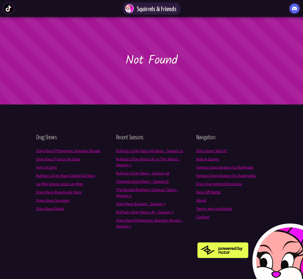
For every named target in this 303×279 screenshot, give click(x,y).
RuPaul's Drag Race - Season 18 (142, 173)
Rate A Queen (207, 159)
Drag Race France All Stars (58, 159)
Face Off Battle (208, 192)
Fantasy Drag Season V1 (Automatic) (226, 176)
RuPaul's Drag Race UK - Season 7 (144, 212)
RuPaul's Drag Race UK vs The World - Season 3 (148, 162)
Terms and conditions (214, 209)
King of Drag (46, 167)
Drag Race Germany (53, 200)
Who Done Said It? (211, 151)
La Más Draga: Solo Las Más (59, 184)
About (201, 200)
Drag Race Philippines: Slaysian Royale (68, 151)
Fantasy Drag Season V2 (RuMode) (224, 167)
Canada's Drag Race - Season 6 (142, 181)
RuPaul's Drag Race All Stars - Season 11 (149, 151)
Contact (202, 217)
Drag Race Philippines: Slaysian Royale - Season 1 (149, 223)
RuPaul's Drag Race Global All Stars (65, 176)
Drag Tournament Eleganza (219, 184)
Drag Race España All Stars (58, 192)
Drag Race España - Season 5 (141, 204)
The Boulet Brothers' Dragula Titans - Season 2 (147, 193)
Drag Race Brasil (50, 209)
